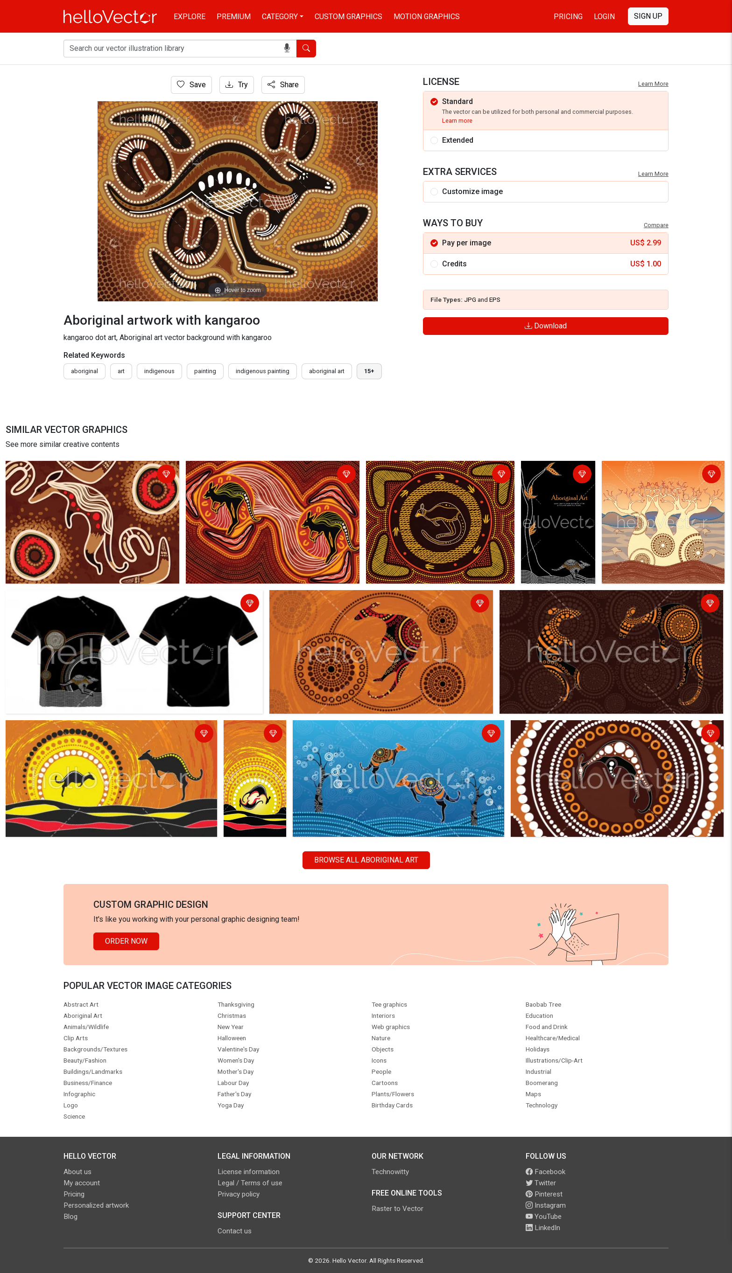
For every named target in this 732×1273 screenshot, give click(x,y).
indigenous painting (262, 371)
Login (604, 16)
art (121, 371)
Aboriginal (84, 371)
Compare (656, 225)
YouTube (544, 1216)
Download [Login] (546, 325)
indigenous (159, 371)
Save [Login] (191, 84)
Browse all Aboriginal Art (366, 860)
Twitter (541, 1183)
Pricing (568, 16)
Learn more (457, 120)
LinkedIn (543, 1228)
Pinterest (544, 1194)
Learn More (653, 83)
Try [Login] (236, 84)
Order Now (126, 941)
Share (283, 84)
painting (205, 371)
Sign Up (648, 16)
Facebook (545, 1172)
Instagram (546, 1205)
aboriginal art (327, 371)
